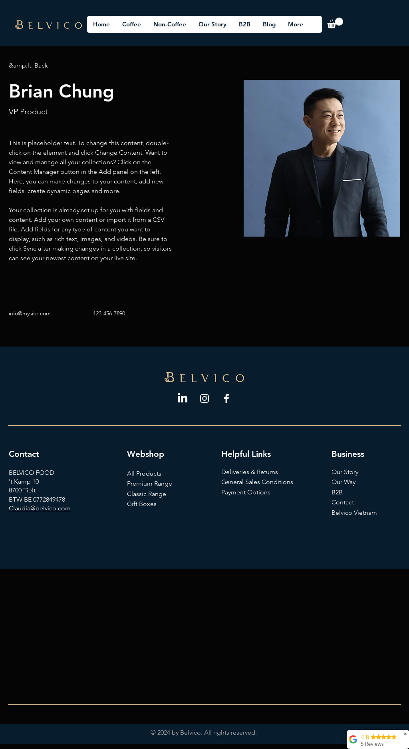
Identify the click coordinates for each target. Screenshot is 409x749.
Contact (343, 502)
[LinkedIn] (183, 398)
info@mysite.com (30, 313)
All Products (144, 473)
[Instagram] (204, 398)
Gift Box (138, 504)
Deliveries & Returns (249, 472)
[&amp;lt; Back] (28, 66)
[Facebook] (226, 398)
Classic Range (146, 494)
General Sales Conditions (257, 482)
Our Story (345, 472)
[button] (335, 23)
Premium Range (149, 483)
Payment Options (245, 492)
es (153, 504)
